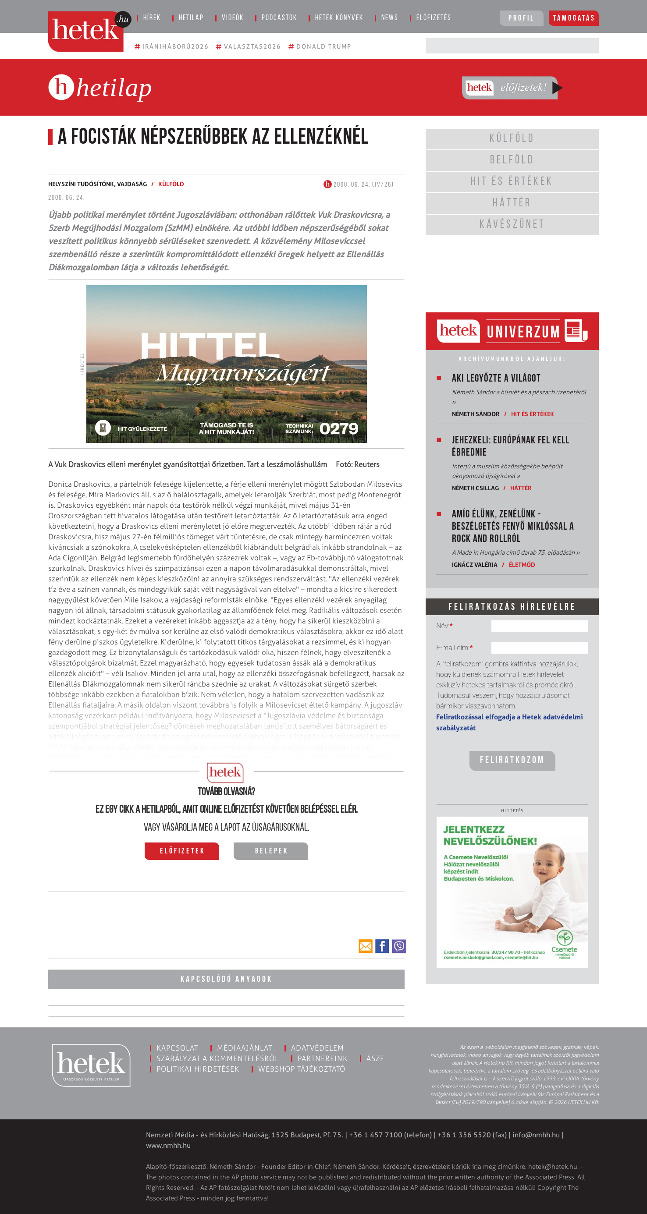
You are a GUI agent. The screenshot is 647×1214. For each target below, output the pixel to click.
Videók (233, 18)
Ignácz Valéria (475, 564)
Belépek (271, 851)
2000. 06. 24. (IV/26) (359, 184)
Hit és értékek (532, 414)
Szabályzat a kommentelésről (217, 1058)
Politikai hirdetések (197, 1069)
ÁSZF (375, 1058)
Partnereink (323, 1058)
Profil (521, 18)
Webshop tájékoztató (301, 1069)
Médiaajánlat (244, 1048)
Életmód (522, 564)
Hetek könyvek (339, 18)
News (389, 18)
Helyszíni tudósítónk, (82, 184)
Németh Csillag (475, 488)
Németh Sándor (476, 414)
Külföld (171, 184)
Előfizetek (182, 851)
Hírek (152, 18)
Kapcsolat (177, 1048)
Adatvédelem (317, 1048)
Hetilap (191, 18)
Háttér (521, 488)
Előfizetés (433, 18)
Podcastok (279, 18)
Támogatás (574, 18)
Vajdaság (132, 184)
